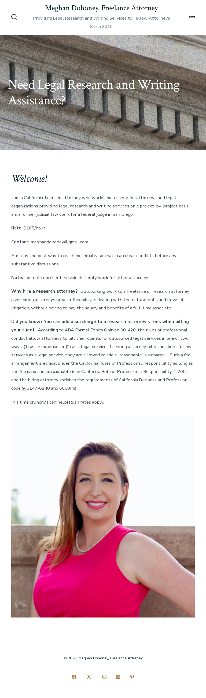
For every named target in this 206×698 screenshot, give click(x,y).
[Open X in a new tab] (89, 676)
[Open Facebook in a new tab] (74, 676)
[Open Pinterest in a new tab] (132, 676)
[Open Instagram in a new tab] (104, 676)
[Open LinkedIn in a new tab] (118, 676)
